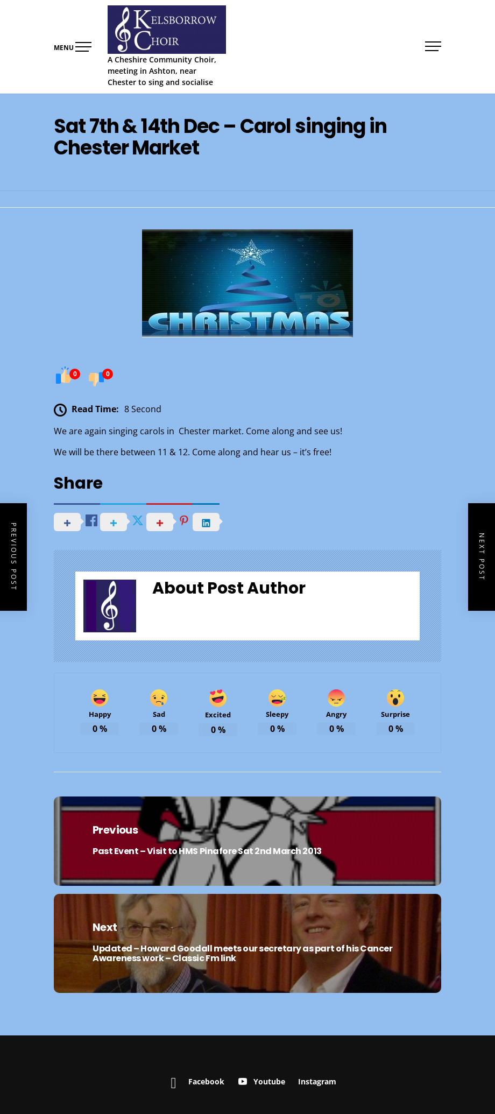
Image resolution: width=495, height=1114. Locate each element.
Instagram (317, 1081)
